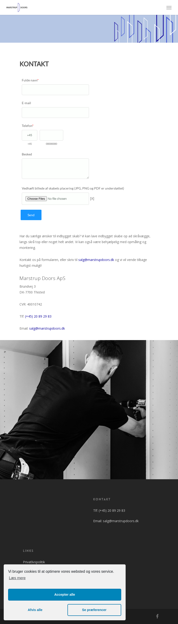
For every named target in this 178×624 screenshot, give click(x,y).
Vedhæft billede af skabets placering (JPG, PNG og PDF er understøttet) (73, 188)
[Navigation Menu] (169, 7)
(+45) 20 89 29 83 (38, 316)
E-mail (26, 103)
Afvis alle (35, 610)
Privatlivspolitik (34, 562)
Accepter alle (64, 594)
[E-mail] (55, 112)
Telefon (28, 126)
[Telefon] (29, 135)
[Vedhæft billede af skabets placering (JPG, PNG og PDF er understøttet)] (55, 199)
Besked (27, 154)
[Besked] (55, 168)
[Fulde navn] (55, 89)
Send (31, 215)
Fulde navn (30, 80)
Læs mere (17, 578)
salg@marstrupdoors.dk (96, 259)
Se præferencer (94, 610)
